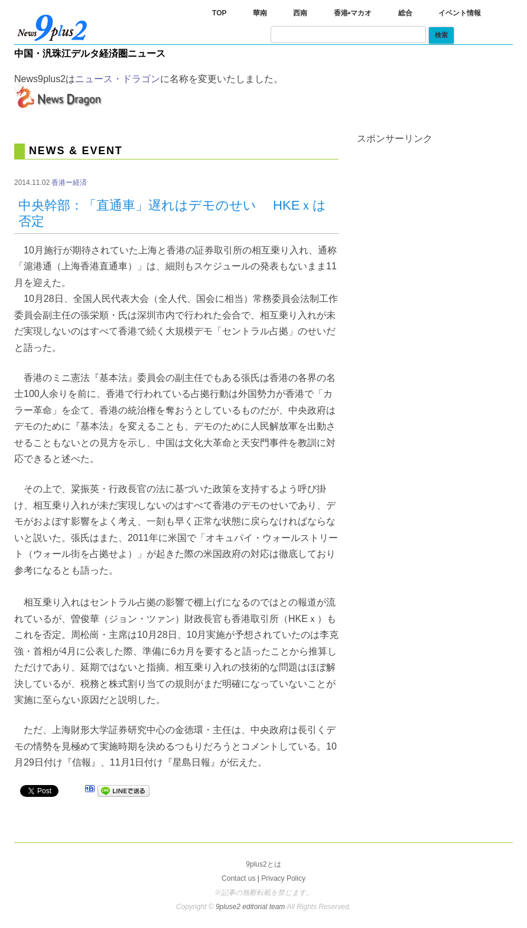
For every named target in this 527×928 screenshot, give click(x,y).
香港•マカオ (353, 13)
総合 (405, 13)
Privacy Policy (283, 878)
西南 (300, 13)
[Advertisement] (441, 217)
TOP (219, 13)
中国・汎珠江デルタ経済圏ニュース (89, 53)
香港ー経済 (69, 182)
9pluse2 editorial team (251, 907)
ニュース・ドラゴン (117, 79)
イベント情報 (459, 13)
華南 (260, 13)
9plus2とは (263, 864)
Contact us (238, 878)
